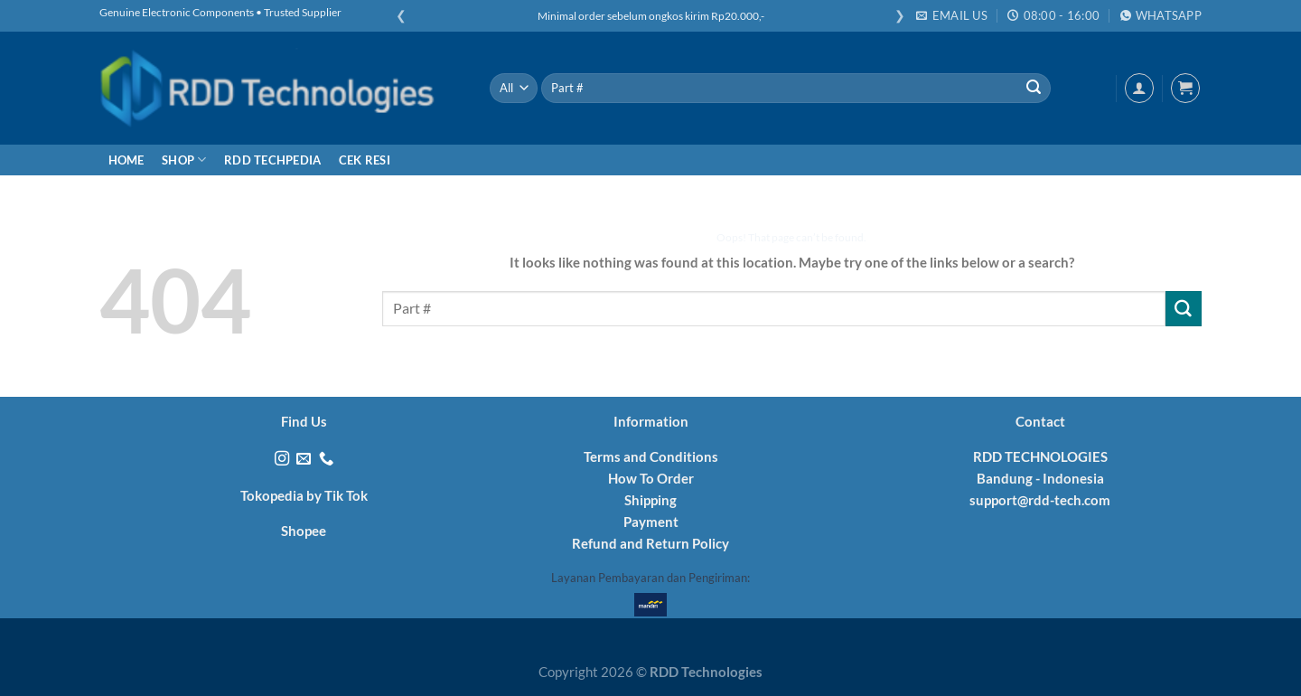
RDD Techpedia (272, 160)
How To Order (651, 478)
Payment (651, 521)
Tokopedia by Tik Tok (304, 495)
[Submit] (1033, 88)
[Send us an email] (303, 459)
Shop (184, 159)
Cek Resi (364, 160)
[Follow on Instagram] (282, 459)
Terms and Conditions (651, 456)
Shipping (650, 500)
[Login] (1139, 87)
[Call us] (326, 459)
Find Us (304, 421)
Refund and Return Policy (650, 543)
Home (126, 160)
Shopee (303, 530)
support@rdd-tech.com (1039, 500)
